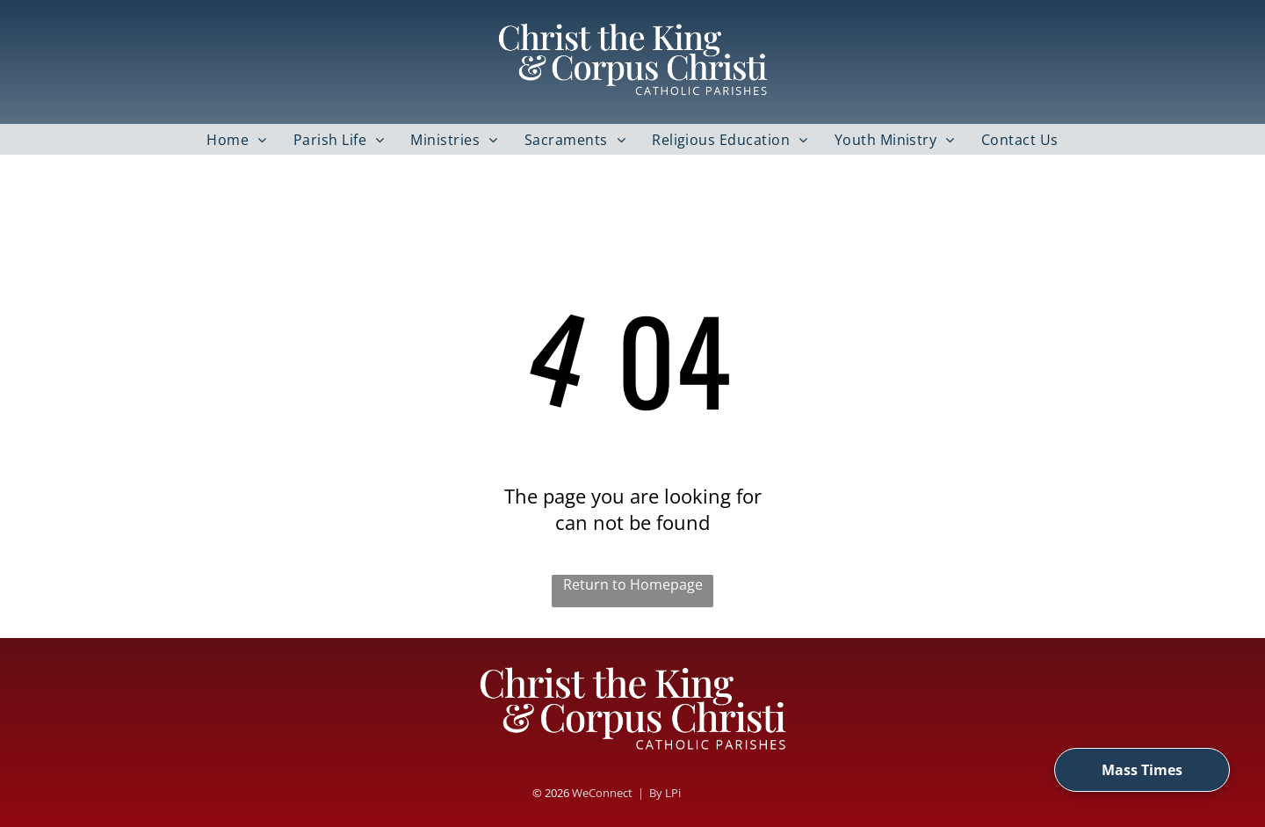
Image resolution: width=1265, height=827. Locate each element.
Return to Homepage (633, 584)
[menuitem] (236, 139)
